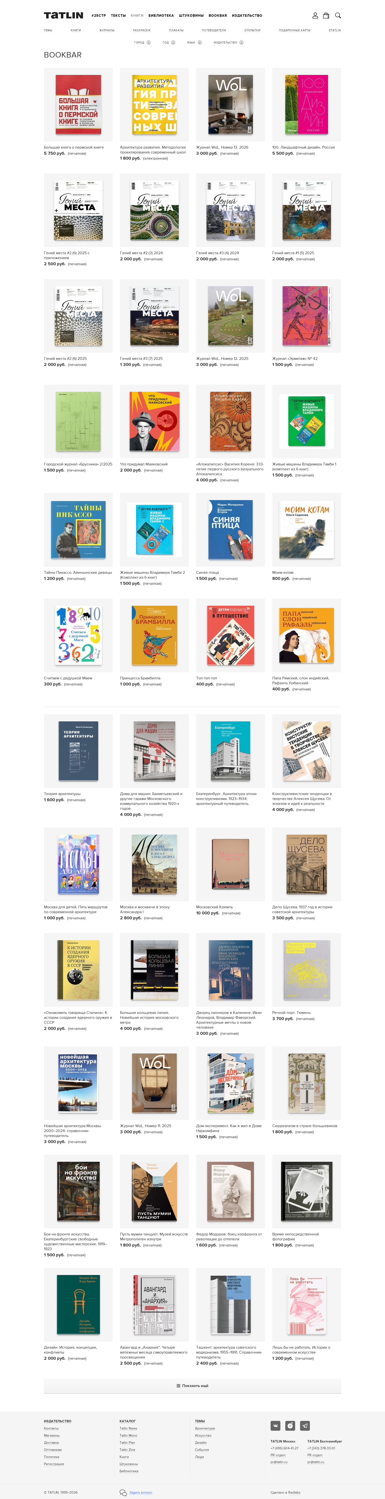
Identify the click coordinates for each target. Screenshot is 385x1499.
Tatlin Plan (127, 1442)
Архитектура (205, 1428)
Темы (48, 30)
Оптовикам (53, 1450)
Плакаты (176, 30)
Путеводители (214, 30)
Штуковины (191, 15)
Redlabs (294, 1492)
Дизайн (201, 1442)
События (202, 1450)
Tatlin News (128, 1428)
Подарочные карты (295, 30)
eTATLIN (335, 30)
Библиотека (161, 15)
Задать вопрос (140, 1492)
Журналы (107, 30)
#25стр (99, 15)
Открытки (253, 30)
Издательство (247, 15)
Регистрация (54, 1464)
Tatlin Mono (128, 1435)
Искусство (203, 1435)
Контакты (51, 1428)
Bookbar (218, 15)
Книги (137, 15)
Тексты (118, 15)
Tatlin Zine (127, 1450)
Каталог (128, 1421)
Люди (199, 1457)
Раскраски (142, 30)
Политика (51, 1457)
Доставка (51, 1442)
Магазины (52, 1435)
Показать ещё (192, 1386)
